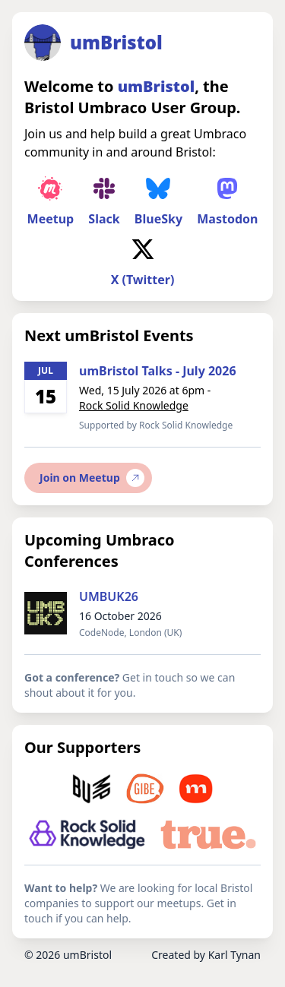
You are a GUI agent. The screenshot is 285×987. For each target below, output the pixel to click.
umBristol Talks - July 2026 (157, 370)
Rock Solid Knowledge (133, 405)
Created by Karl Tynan (206, 954)
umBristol (87, 954)
